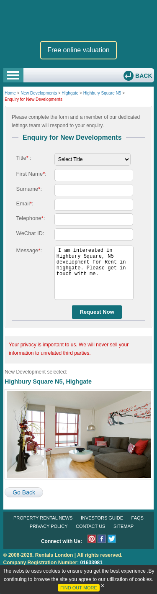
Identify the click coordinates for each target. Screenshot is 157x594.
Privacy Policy (49, 526)
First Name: (31, 174)
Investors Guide (102, 517)
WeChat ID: (30, 233)
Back (143, 75)
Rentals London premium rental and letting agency (78, 20)
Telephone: (30, 218)
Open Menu (13, 75)
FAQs (137, 517)
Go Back (24, 492)
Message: (29, 250)
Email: (24, 203)
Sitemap (123, 526)
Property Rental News (42, 517)
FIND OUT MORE (78, 587)
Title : (23, 158)
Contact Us (91, 526)
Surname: (29, 189)
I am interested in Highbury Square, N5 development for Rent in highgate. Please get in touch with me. (94, 273)
